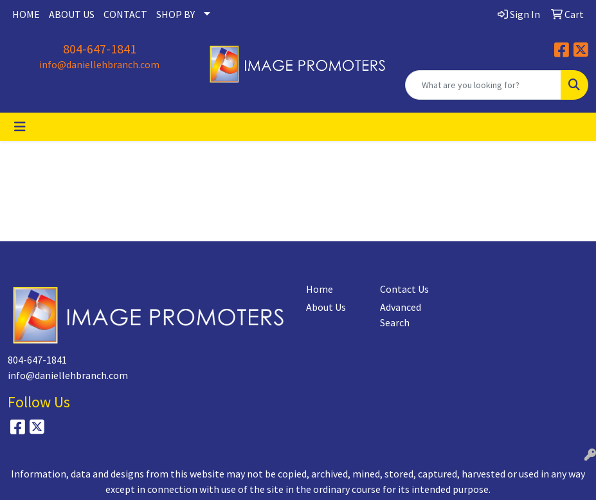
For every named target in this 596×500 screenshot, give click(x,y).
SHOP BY (175, 14)
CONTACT (125, 14)
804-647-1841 (99, 49)
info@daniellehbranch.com (99, 64)
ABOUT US (72, 14)
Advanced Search (400, 315)
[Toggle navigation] (19, 127)
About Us (326, 307)
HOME (26, 14)
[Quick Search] (483, 85)
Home (319, 288)
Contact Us (404, 288)
